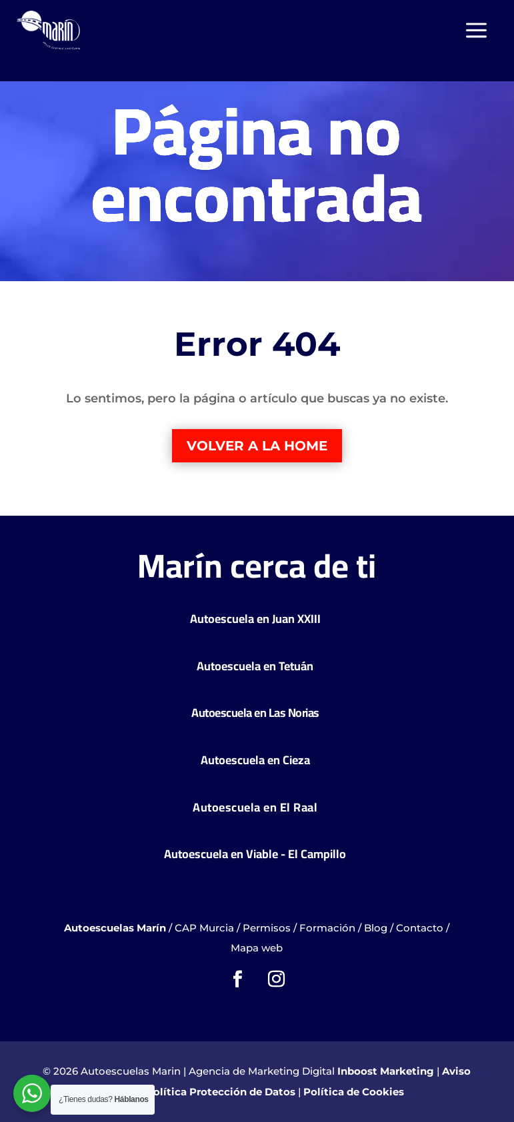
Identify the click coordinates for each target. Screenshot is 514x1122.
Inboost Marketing (385, 1071)
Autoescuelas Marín (115, 927)
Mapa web (257, 947)
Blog (375, 927)
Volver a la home (257, 446)
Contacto (419, 927)
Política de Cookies (353, 1091)
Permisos (267, 927)
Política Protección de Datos (220, 1091)
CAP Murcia (204, 927)
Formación (327, 927)
